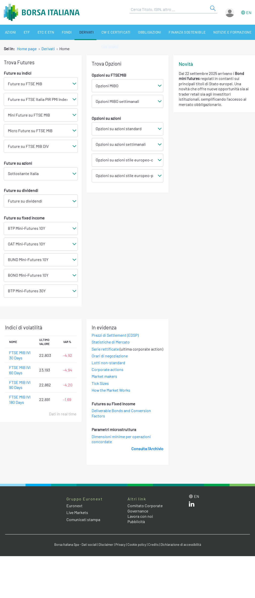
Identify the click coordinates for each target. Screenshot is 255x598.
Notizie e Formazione (213, 32)
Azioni (8, 32)
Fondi (58, 32)
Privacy (121, 550)
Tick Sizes (100, 388)
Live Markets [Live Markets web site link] (77, 518)
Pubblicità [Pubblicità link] (136, 526)
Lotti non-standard (108, 368)
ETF (22, 32)
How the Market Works (111, 395)
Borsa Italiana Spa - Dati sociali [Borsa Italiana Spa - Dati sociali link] (74, 550)
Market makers (105, 381)
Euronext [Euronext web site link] (74, 511)
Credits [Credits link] (154, 550)
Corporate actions (108, 375)
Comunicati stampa (83, 524)
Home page (27, 48)
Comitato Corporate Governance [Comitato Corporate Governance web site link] (145, 514)
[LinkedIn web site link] (191, 510)
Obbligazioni (134, 32)
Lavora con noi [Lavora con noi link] (140, 521)
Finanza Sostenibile (170, 32)
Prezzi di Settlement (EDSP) (116, 335)
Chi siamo (96, 47)
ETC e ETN (39, 32)
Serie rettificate (106, 349)
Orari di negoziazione (110, 361)
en (248, 12)
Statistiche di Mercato (111, 342)
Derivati (75, 32)
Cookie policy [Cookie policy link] (137, 550)
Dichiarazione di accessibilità (182, 550)
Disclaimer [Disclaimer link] (106, 550)
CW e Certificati (103, 32)
